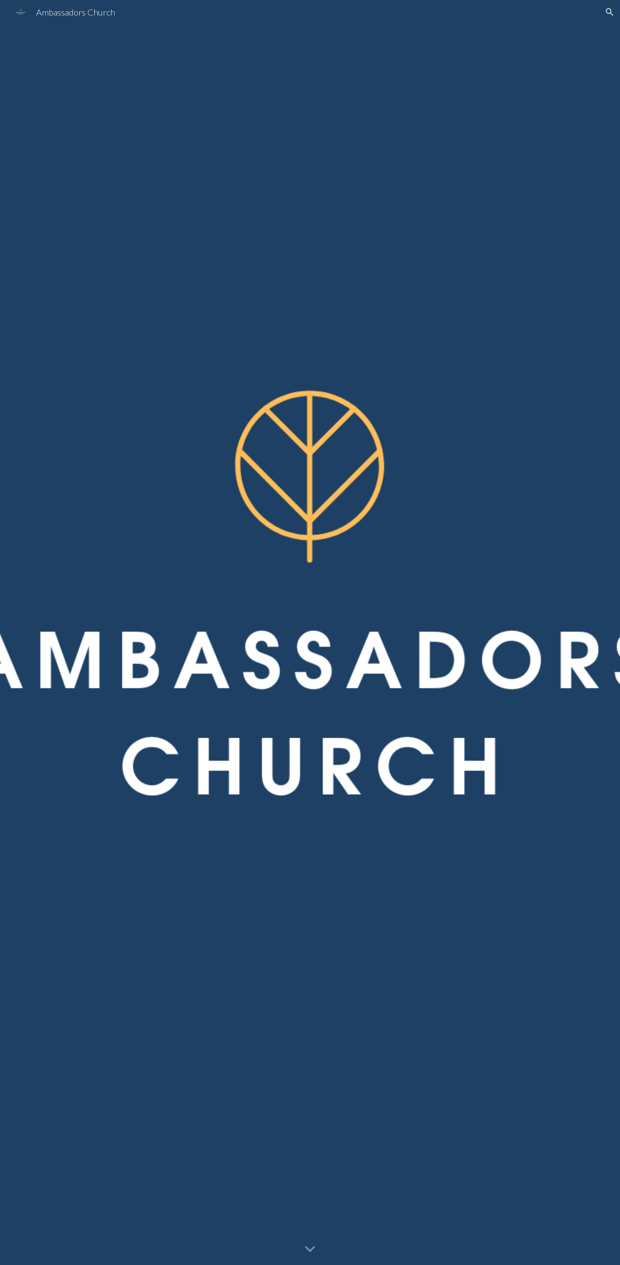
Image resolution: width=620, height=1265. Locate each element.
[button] (609, 12)
